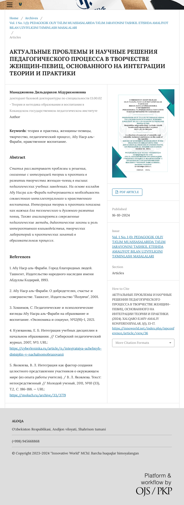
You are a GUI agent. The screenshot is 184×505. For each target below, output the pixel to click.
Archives (31, 18)
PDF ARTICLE (129, 192)
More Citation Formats (132, 343)
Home (14, 18)
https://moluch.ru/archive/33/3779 (38, 395)
